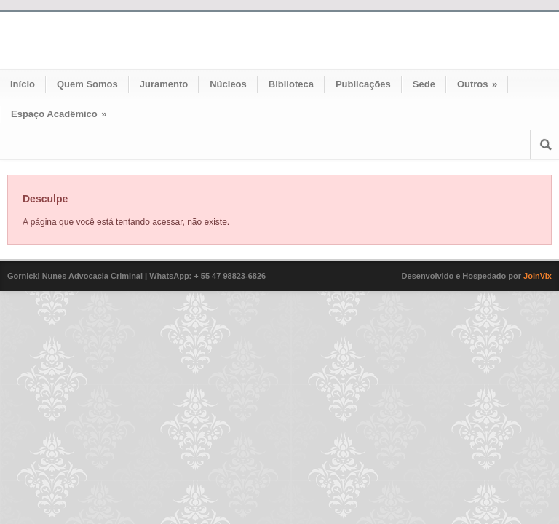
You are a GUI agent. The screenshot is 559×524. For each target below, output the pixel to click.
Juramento (164, 84)
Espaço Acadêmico (59, 113)
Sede (424, 84)
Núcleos (228, 84)
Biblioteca (291, 84)
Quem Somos (87, 84)
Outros (477, 84)
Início (22, 84)
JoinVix (537, 275)
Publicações (363, 84)
